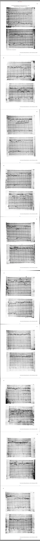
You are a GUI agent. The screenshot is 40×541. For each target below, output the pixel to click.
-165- (19, 0)
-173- (19, 431)
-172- (19, 377)
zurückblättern (20, 1)
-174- (19, 485)
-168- (19, 162)
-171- (19, 323)
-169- (19, 216)
